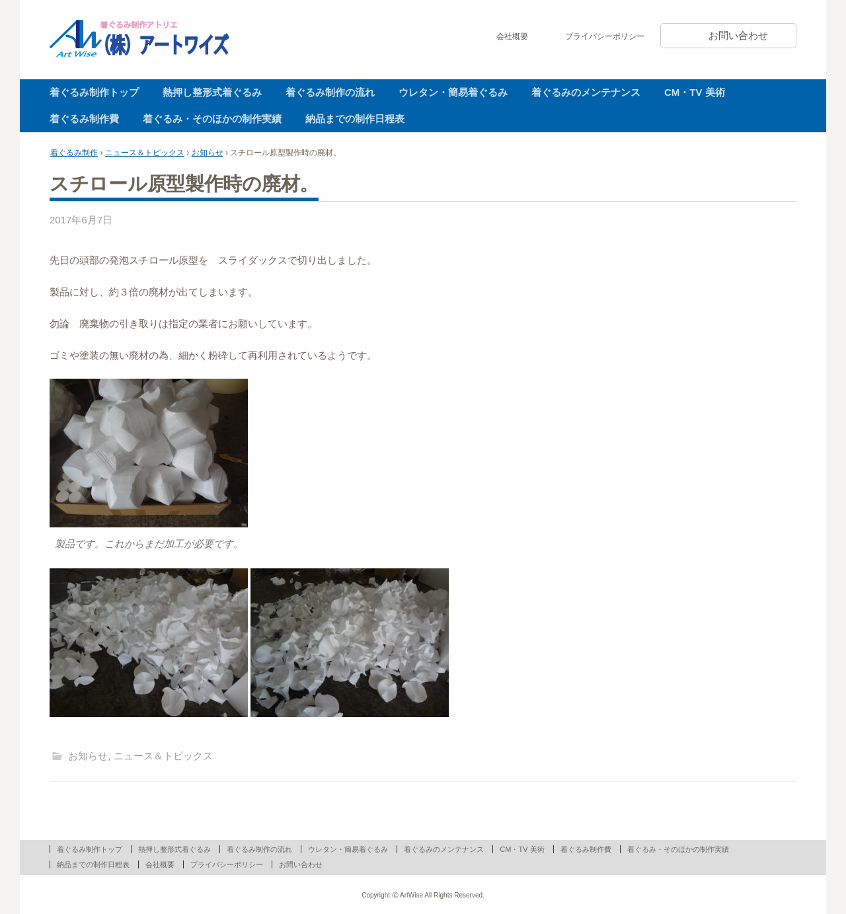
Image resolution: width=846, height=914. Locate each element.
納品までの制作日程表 (354, 118)
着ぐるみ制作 (74, 152)
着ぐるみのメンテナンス (585, 92)
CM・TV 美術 (694, 92)
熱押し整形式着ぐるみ (212, 92)
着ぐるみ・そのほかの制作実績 (212, 118)
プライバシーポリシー (604, 36)
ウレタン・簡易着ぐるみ (453, 92)
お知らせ (207, 152)
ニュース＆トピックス (144, 152)
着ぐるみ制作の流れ (330, 92)
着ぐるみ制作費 (84, 118)
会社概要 (512, 36)
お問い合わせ (738, 35)
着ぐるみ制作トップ (94, 92)
